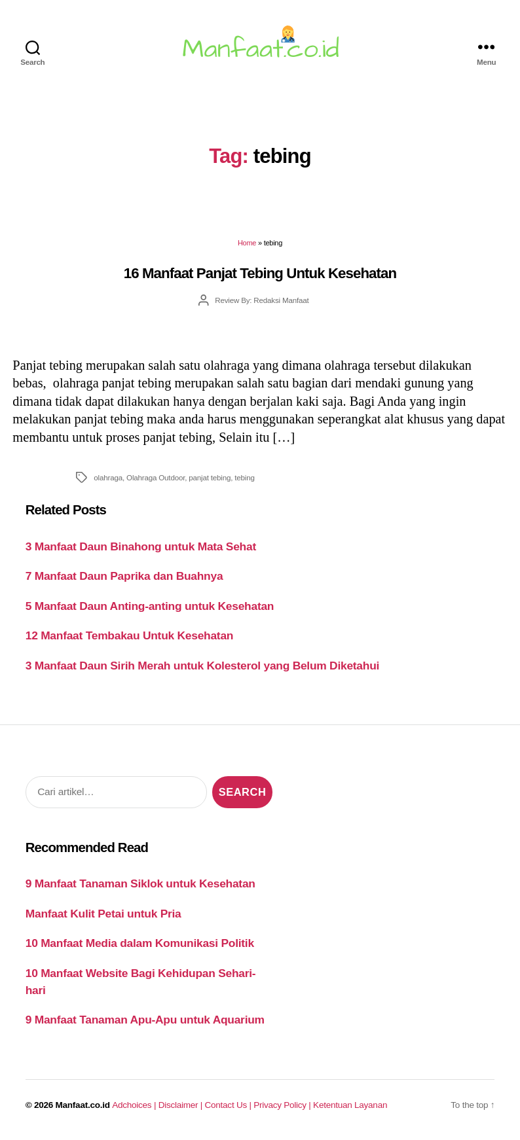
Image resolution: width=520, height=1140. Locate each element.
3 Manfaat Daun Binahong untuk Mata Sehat (141, 546)
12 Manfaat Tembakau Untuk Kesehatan (129, 635)
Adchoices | (135, 1105)
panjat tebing (210, 477)
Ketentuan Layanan (350, 1105)
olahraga (108, 477)
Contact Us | (229, 1105)
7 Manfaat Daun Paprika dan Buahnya (124, 575)
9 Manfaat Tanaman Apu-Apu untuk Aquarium (145, 1019)
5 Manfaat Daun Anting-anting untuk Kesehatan (150, 606)
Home (247, 243)
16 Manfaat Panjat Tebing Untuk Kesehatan (260, 273)
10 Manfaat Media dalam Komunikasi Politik (140, 943)
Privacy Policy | (283, 1105)
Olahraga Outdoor (155, 477)
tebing (244, 477)
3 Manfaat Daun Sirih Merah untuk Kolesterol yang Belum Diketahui (202, 665)
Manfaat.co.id (83, 1105)
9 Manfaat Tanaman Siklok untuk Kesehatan (140, 883)
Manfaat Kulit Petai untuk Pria (103, 913)
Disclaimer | (181, 1105)
